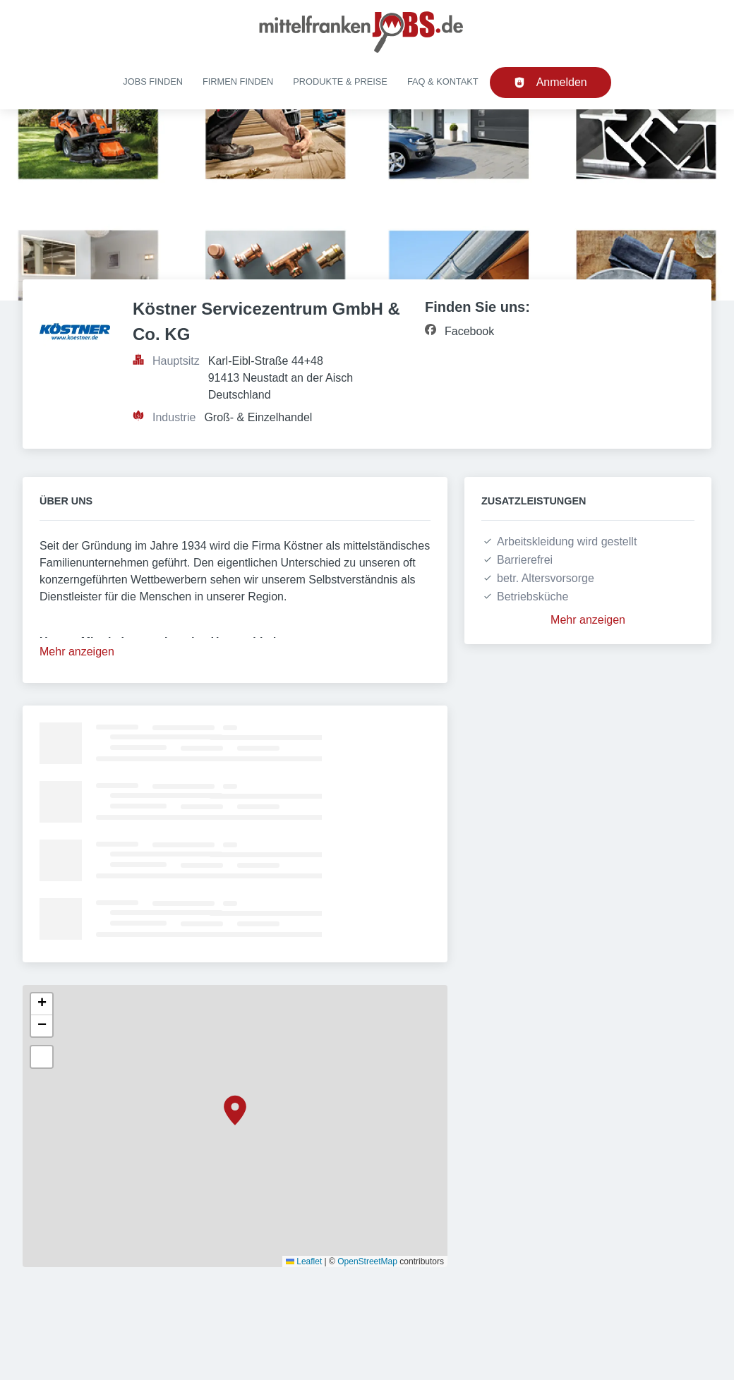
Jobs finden (153, 81)
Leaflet (304, 1261)
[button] (235, 1110)
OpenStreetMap (367, 1261)
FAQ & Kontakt (443, 81)
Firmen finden (238, 81)
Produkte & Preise (340, 81)
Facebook (469, 331)
